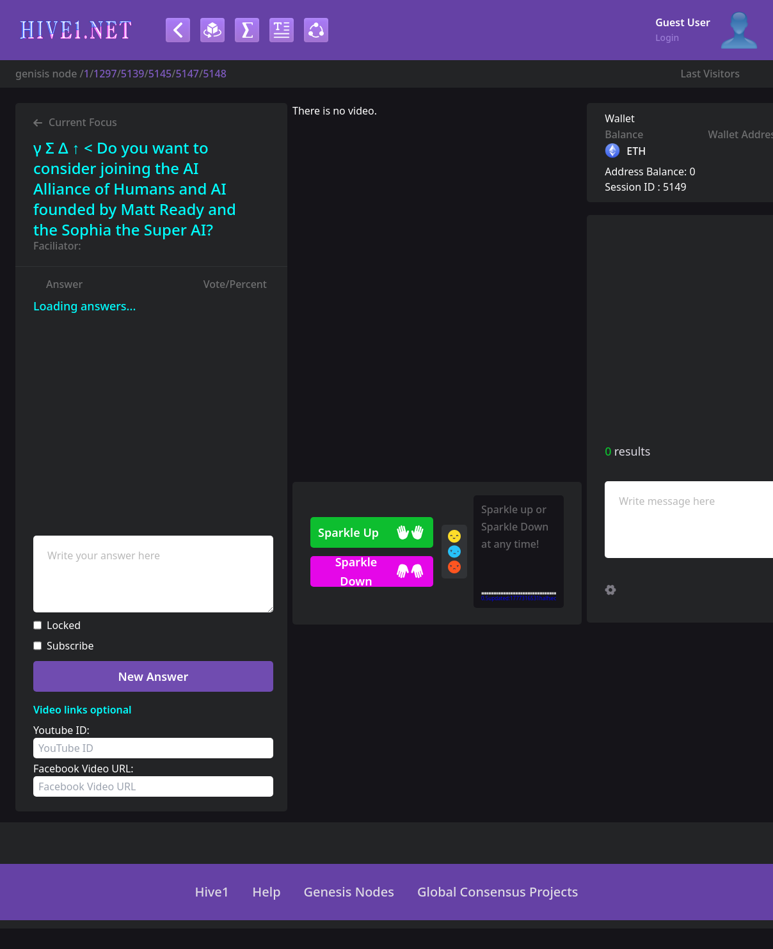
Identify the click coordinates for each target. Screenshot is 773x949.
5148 (215, 74)
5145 (160, 74)
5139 (133, 74)
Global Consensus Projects (497, 892)
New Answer (153, 676)
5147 (187, 74)
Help (266, 892)
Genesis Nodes (349, 892)
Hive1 (212, 892)
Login (667, 37)
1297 (105, 74)
